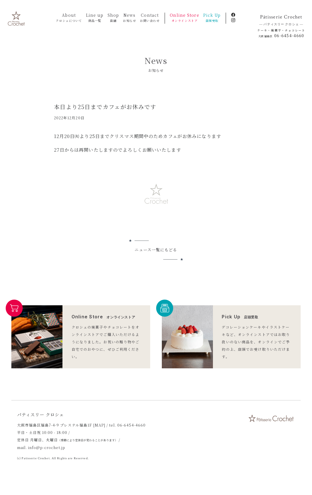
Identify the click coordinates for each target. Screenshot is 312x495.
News (129, 18)
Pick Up (212, 18)
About (69, 18)
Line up (95, 18)
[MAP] (99, 425)
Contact (150, 18)
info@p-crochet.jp (46, 447)
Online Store (184, 18)
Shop (113, 18)
